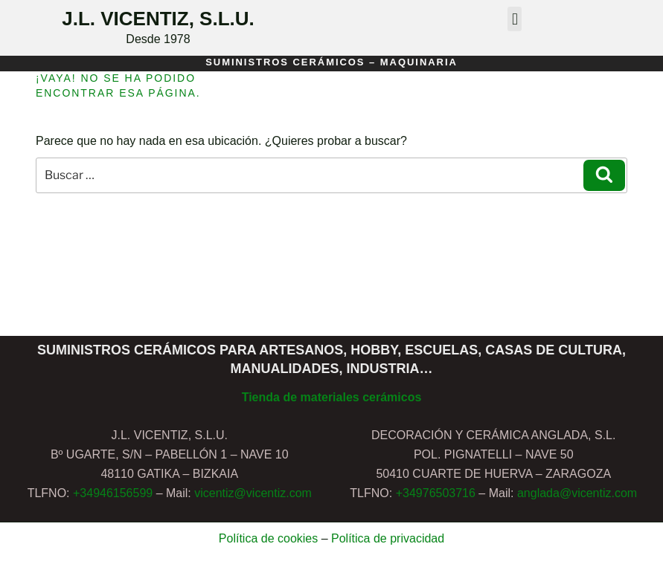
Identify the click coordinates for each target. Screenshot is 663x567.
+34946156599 (113, 493)
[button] (514, 19)
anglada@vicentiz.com (577, 493)
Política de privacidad (387, 538)
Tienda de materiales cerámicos (332, 397)
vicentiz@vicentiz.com (253, 493)
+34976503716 (435, 493)
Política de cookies (268, 538)
